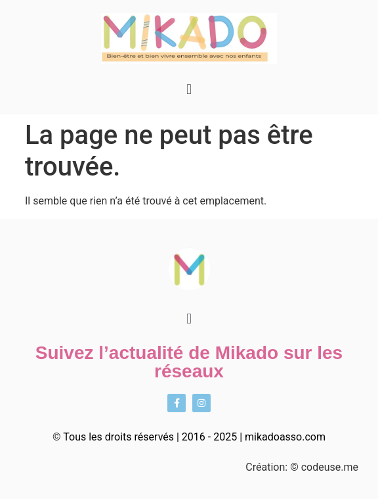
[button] (188, 89)
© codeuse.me (324, 467)
